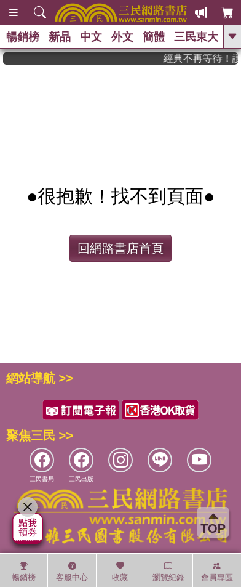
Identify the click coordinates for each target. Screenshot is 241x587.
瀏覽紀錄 (168, 571)
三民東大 (196, 37)
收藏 (120, 571)
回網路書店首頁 (120, 248)
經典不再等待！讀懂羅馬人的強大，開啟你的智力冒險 (205, 58)
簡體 (154, 37)
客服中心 (72, 571)
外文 (122, 37)
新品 (60, 37)
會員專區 (217, 571)
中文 (91, 37)
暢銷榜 (22, 37)
